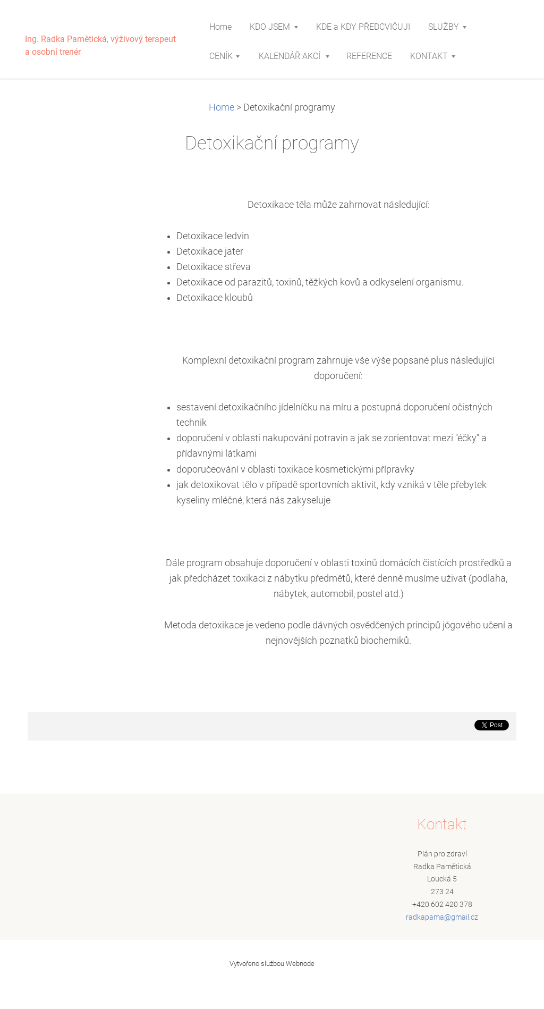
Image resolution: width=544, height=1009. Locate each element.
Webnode (300, 964)
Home (221, 107)
